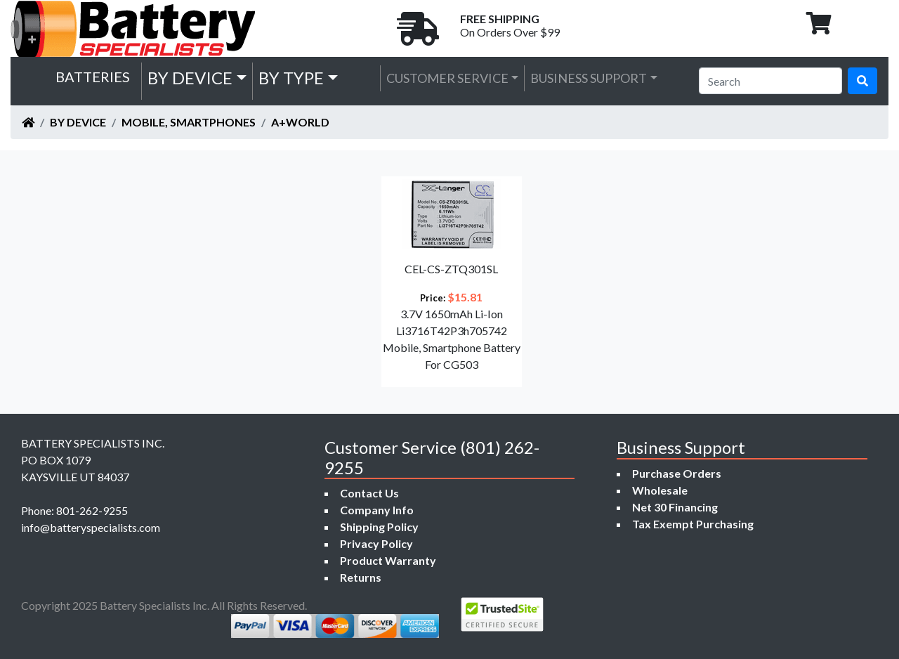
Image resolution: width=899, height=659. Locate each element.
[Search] (770, 80)
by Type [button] (291, 77)
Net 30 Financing (675, 507)
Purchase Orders (676, 473)
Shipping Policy (379, 526)
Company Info (377, 509)
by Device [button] (189, 77)
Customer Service (447, 78)
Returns (360, 577)
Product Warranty (388, 560)
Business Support (588, 78)
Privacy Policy (376, 543)
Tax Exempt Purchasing (693, 523)
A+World (300, 122)
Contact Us (369, 493)
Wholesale (660, 490)
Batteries (92, 76)
